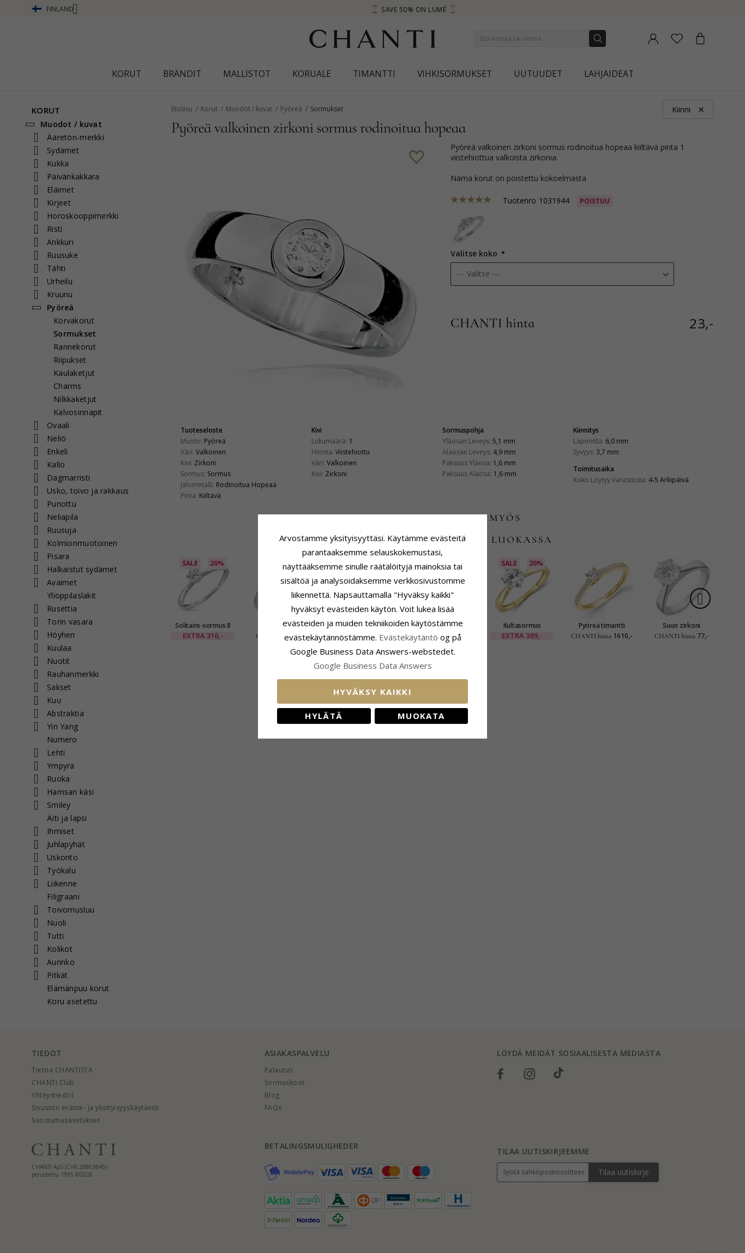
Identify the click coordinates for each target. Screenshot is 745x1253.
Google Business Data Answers (373, 665)
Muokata (421, 715)
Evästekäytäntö (408, 637)
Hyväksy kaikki (372, 691)
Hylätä (324, 715)
